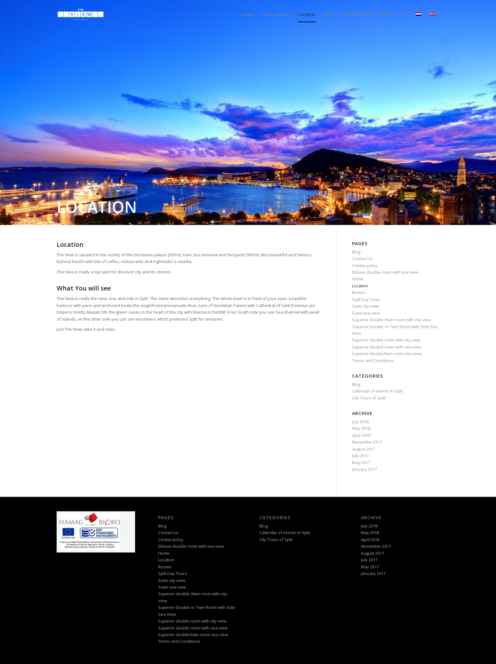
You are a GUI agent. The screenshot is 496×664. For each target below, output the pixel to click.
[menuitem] (248, 14)
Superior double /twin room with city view (391, 319)
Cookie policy (364, 265)
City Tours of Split (368, 398)
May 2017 (361, 462)
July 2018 (360, 422)
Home (357, 279)
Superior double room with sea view (386, 347)
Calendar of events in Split (377, 391)
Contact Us (362, 258)
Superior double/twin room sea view (387, 353)
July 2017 (360, 455)
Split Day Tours (366, 299)
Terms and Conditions (373, 360)
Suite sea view (366, 313)
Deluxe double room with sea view (385, 272)
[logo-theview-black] (80, 14)
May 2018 (361, 428)
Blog (356, 252)
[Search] (405, 14)
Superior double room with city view (386, 340)
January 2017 (364, 469)
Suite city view (365, 306)
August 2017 (363, 449)
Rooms (358, 292)
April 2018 (361, 435)
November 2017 (367, 442)
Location (360, 286)
